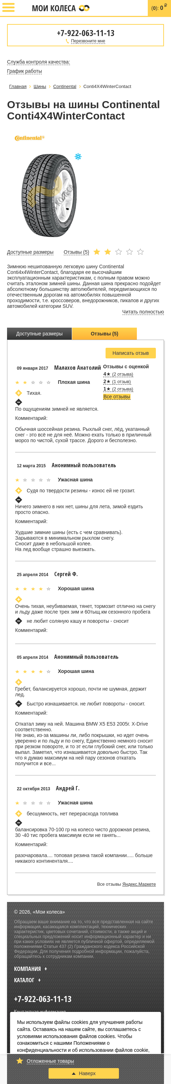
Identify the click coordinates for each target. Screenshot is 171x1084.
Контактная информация (40, 1011)
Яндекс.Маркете (139, 884)
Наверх (84, 1073)
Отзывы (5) (104, 333)
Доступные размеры (39, 333)
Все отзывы (116, 396)
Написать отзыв (131, 353)
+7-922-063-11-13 (23, 8)
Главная (17, 86)
